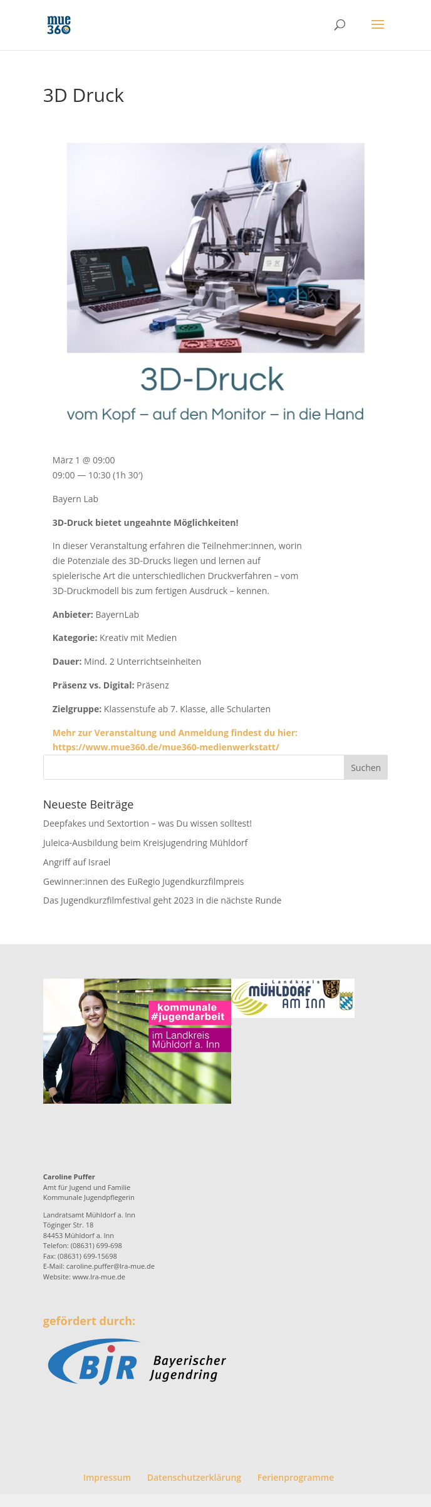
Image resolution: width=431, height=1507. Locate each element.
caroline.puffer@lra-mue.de (110, 1266)
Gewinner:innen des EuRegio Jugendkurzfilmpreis (143, 881)
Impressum (107, 1477)
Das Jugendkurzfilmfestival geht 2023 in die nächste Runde (162, 900)
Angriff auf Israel (77, 862)
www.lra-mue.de (99, 1276)
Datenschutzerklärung (194, 1477)
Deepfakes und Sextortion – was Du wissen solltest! (147, 823)
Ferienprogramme (295, 1477)
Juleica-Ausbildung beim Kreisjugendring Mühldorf (145, 843)
